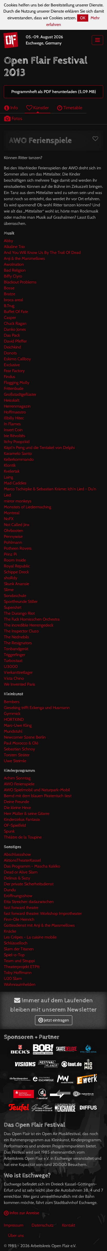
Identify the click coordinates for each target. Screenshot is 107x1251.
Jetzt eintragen (53, 1020)
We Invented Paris (19, 684)
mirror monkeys (17, 501)
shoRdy (10, 577)
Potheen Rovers (18, 548)
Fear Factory (14, 370)
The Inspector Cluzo (21, 631)
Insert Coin (13, 429)
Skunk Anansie (16, 583)
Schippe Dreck (16, 571)
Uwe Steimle (15, 760)
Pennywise (13, 536)
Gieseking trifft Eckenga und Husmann (37, 707)
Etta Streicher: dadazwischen (29, 901)
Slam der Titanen (19, 948)
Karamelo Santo (18, 453)
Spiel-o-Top (14, 954)
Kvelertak (12, 471)
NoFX (8, 518)
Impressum (13, 1225)
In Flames (12, 423)
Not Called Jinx (17, 524)
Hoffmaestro (15, 412)
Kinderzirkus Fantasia (22, 819)
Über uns (16, 1235)
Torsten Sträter (17, 754)
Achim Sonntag (17, 778)
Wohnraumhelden (19, 984)
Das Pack (12, 335)
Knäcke (10, 931)
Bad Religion (15, 270)
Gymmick (12, 713)
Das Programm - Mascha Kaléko (32, 866)
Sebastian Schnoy (19, 749)
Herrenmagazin (17, 406)
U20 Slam (13, 978)
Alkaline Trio (14, 246)
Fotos (13, 118)
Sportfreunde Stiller (21, 601)
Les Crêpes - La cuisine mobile (30, 937)
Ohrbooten (13, 530)
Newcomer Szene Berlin (25, 737)
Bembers (12, 701)
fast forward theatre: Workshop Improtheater (43, 913)
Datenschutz (43, 1225)
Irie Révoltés (14, 435)
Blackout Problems (20, 282)
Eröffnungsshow (18, 895)
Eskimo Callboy (17, 358)
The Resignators (18, 642)
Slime (9, 589)
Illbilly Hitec (14, 418)
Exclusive (12, 364)
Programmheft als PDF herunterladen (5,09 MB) (53, 91)
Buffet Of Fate (16, 311)
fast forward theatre (21, 907)
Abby (8, 240)
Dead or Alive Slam (21, 872)
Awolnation (14, 264)
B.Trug (9, 305)
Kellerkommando (19, 459)
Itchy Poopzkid (17, 441)
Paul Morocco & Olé (21, 743)
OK (82, 17)
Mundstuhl (13, 731)
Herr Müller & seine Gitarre (26, 813)
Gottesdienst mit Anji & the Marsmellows (39, 925)
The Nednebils (16, 636)
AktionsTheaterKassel (22, 860)
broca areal (13, 299)
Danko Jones (15, 329)
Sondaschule (15, 595)
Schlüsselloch (16, 943)
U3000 (11, 666)
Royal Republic (17, 566)
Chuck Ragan (15, 323)
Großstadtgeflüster (20, 394)
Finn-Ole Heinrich (19, 919)
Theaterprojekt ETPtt (22, 966)
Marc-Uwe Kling (18, 725)
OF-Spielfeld (15, 825)
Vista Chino (14, 678)
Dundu (10, 889)
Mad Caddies (15, 483)
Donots (10, 353)
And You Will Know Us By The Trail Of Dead (42, 252)
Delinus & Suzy (17, 878)
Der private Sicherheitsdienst (28, 883)
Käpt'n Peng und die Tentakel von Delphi (39, 447)
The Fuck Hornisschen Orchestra (32, 619)
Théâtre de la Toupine (23, 837)
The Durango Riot (19, 613)
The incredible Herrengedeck (28, 625)
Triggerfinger (14, 654)
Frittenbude (13, 388)
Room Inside (15, 560)
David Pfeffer (15, 341)
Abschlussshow (17, 854)
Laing (8, 477)
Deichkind (12, 347)
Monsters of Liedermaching (27, 506)
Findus (9, 376)
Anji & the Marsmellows (24, 258)
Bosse (9, 288)
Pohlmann (13, 542)
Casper (10, 317)
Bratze (9, 293)
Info (11, 107)
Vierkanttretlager (18, 672)
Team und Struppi (19, 960)
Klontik (10, 465)
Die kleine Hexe (17, 807)
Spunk (9, 831)
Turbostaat (13, 660)
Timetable (69, 107)
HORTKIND (14, 719)
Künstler (37, 107)
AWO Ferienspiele (19, 783)
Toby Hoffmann (18, 972)
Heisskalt (11, 400)
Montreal (12, 512)
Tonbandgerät (16, 648)
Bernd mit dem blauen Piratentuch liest (38, 795)
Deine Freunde (16, 801)
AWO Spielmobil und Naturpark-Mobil (37, 789)
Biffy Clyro (13, 276)
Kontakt (68, 1225)
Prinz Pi (10, 554)
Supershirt (12, 607)
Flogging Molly (16, 382)
